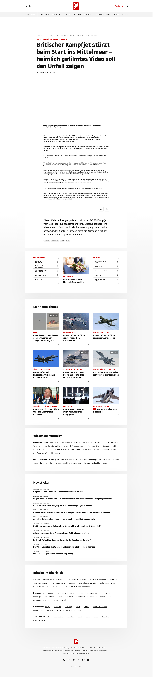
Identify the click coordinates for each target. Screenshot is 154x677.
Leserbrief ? (53, 443)
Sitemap (72, 583)
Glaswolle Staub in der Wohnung (97, 449)
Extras (33, 14)
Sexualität (69, 610)
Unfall (62, 240)
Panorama (116, 14)
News (27, 14)
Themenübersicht (58, 583)
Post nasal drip (93, 446)
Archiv (112, 580)
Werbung (84, 651)
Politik (108, 14)
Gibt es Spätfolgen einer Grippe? (69, 449)
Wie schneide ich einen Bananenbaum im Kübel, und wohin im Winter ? (82, 463)
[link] (127, 6)
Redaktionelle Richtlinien (79, 648)
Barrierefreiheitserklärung (60, 648)
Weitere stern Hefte (107, 583)
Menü (28, 6)
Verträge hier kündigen (72, 651)
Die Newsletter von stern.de (51, 580)
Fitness (86, 607)
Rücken (50, 610)
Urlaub (92, 597)
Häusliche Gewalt (39, 620)
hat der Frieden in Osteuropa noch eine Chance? (93, 460)
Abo (119, 6)
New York (70, 597)
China (72, 593)
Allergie (47, 607)
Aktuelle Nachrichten (98, 580)
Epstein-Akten (44, 14)
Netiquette (59, 651)
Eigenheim (81, 593)
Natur (96, 617)
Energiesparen (94, 593)
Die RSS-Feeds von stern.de (76, 580)
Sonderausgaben (39, 587)
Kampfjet (47, 240)
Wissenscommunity (40, 583)
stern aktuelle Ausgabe (87, 583)
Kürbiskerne (55, 453)
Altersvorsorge (48, 593)
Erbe (105, 593)
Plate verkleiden (66, 460)
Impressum (46, 648)
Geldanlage (37, 597)
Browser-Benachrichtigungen (82, 587)
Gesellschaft (100, 14)
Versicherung (103, 597)
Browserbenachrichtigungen (80, 653)
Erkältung (68, 607)
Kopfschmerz (38, 610)
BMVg (67, 240)
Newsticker (41, 483)
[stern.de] (76, 6)
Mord (80, 617)
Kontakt (66, 653)
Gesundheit (125, 14)
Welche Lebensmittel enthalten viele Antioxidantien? (64, 446)
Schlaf (59, 610)
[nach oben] (121, 641)
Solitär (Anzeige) (60, 600)
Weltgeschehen (49, 35)
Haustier (105, 617)
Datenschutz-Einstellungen (98, 651)
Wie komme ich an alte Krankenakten (75, 443)
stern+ (68, 14)
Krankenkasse (50, 597)
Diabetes (57, 607)
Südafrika (82, 597)
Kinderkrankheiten (100, 607)
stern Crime (87, 14)
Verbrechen (58, 617)
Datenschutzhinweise (101, 648)
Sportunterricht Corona (44, 449)
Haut (78, 607)
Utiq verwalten (48, 651)
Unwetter (70, 617)
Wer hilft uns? (98, 443)
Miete (61, 597)
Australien (62, 593)
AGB (90, 648)
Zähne (79, 610)
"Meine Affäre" (56, 14)
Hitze (88, 617)
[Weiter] (127, 14)
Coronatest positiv (110, 446)
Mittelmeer (55, 240)
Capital (79, 14)
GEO (73, 14)
